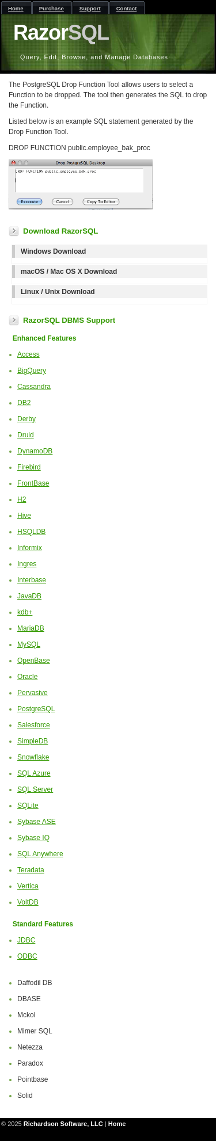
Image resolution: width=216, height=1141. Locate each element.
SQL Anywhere (40, 854)
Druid (25, 435)
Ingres (26, 564)
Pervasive (32, 693)
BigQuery (31, 371)
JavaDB (29, 596)
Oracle (27, 677)
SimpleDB (32, 741)
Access (28, 354)
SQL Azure (34, 773)
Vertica (28, 886)
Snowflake (33, 757)
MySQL (28, 644)
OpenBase (33, 661)
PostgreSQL (36, 709)
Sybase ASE (36, 822)
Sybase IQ (33, 838)
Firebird (29, 467)
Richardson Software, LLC (63, 1123)
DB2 (24, 403)
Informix (29, 548)
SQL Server (35, 789)
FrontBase (33, 483)
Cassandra (34, 387)
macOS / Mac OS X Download (69, 272)
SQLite (28, 806)
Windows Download (53, 251)
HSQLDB (31, 532)
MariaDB (30, 628)
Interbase (31, 580)
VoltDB (28, 902)
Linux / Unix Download (58, 292)
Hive (24, 516)
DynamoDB (34, 451)
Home (117, 1123)
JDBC (26, 940)
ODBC (27, 956)
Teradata (30, 870)
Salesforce (33, 725)
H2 (21, 499)
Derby (26, 419)
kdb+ (24, 612)
